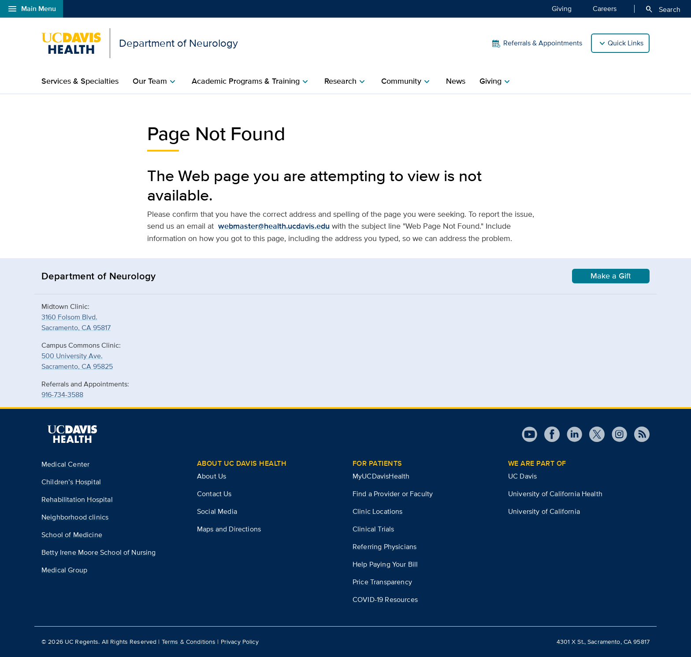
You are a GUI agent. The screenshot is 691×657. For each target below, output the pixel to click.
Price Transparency (382, 582)
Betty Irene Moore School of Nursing (98, 552)
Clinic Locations (378, 511)
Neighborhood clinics (74, 517)
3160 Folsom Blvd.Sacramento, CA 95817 (76, 322)
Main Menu (31, 9)
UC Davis (522, 476)
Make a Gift (611, 276)
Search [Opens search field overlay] (662, 9)
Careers (605, 8)
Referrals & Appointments (536, 43)
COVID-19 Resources (385, 599)
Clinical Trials (373, 529)
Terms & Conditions (189, 641)
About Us (211, 476)
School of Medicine (71, 535)
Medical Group (64, 570)
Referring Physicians (384, 547)
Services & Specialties (80, 81)
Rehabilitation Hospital (77, 499)
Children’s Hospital (71, 482)
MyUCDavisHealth (381, 476)
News (455, 81)
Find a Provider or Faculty (393, 494)
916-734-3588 (62, 395)
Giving (562, 8)
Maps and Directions (229, 529)
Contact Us (214, 494)
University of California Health (555, 494)
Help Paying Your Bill (385, 564)
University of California (544, 511)
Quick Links (625, 43)
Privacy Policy (240, 641)
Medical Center (65, 464)
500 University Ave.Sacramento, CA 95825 (77, 361)
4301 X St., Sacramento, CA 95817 (603, 641)
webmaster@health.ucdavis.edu (274, 226)
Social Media (217, 511)
